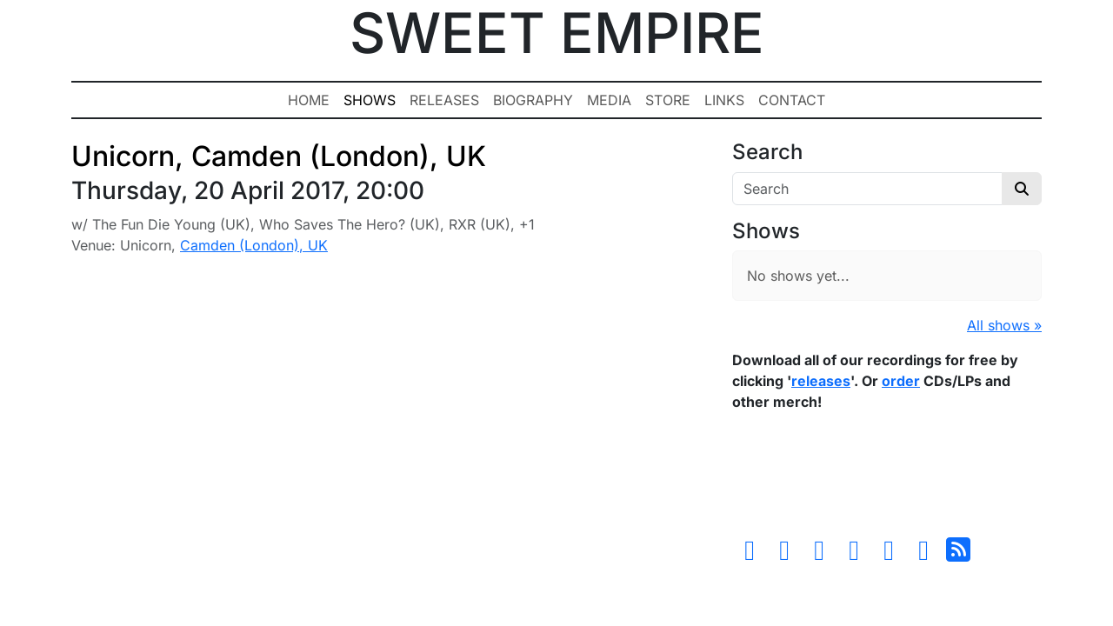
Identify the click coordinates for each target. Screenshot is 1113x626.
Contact (791, 100)
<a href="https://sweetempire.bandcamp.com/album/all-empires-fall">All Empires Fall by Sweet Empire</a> (887, 478)
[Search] (867, 188)
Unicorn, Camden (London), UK (278, 156)
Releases (444, 100)
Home (309, 100)
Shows (369, 100)
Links (724, 100)
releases (820, 381)
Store (667, 100)
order (901, 381)
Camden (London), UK (254, 245)
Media (609, 100)
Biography (533, 100)
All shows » (1004, 325)
